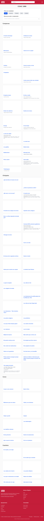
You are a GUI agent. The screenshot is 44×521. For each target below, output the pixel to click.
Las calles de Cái (27, 282)
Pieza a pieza (6, 159)
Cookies (41, 516)
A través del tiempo (8, 35)
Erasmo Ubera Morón (27, 225)
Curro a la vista (27, 242)
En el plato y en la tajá (8, 449)
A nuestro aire (27, 193)
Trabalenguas (7, 169)
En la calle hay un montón (29, 457)
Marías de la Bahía (28, 476)
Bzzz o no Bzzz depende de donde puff (11, 217)
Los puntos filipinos (28, 471)
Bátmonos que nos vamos (9, 402)
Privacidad (30, 516)
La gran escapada (8, 282)
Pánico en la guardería (9, 351)
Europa (5, 125)
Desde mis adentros (8, 110)
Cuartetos (26, 13)
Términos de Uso (36, 516)
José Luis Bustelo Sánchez (8, 368)
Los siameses (7, 329)
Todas (6, 13)
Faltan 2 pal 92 (7, 415)
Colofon (5, 65)
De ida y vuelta (27, 95)
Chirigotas (16, 13)
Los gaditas (6, 147)
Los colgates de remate (9, 288)
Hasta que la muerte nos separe (11, 269)
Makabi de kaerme (8, 334)
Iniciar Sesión (25, 506)
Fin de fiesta (26, 125)
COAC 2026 (25, 494)
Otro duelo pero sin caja (9, 482)
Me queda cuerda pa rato (9, 340)
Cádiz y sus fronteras (28, 402)
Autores (24, 497)
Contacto (24, 508)
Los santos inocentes (28, 323)
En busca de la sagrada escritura (11, 256)
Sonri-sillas (26, 159)
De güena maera (7, 95)
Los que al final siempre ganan (10, 323)
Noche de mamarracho (29, 434)
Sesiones (24, 495)
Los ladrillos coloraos (8, 429)
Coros (22, 13)
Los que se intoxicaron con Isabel (11, 476)
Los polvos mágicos (8, 318)
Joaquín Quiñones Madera (28, 154)
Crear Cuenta (25, 505)
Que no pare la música (9, 440)
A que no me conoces (8, 389)
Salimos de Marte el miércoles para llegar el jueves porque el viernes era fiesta (32, 358)
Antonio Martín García (7, 135)
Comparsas (11, 13)
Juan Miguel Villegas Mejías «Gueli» (9, 367)
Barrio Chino (26, 389)
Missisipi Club (27, 152)
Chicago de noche (8, 234)
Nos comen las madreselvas (10, 345)
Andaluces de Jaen (28, 35)
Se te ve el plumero (28, 440)
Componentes (3, 511)
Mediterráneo (7, 152)
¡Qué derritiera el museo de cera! (11, 179)
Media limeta (26, 147)
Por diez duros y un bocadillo (30, 351)
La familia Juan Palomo (29, 269)
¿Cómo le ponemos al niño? (30, 187)
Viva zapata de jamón (8, 365)
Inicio (24, 492)
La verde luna (27, 141)
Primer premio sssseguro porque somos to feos (11, 357)
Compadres (6, 72)
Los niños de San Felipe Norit (30, 303)
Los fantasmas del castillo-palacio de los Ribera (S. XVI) (32, 297)
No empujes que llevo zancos (30, 340)
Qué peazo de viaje (28, 482)
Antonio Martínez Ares (27, 161)
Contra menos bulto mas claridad (31, 80)
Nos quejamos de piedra (29, 345)
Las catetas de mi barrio (9, 471)
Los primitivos (27, 318)
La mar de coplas (7, 133)
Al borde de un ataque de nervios (11, 210)
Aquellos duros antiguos (29, 210)
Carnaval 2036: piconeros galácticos (32, 224)
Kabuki (25, 415)
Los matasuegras (27, 421)
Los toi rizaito (27, 329)
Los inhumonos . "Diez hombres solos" (11, 312)
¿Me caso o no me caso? (9, 193)
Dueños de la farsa (28, 110)
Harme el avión (27, 256)
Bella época (6, 50)
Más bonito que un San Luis (30, 334)
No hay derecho (7, 434)
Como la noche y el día (29, 65)
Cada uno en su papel (28, 50)
